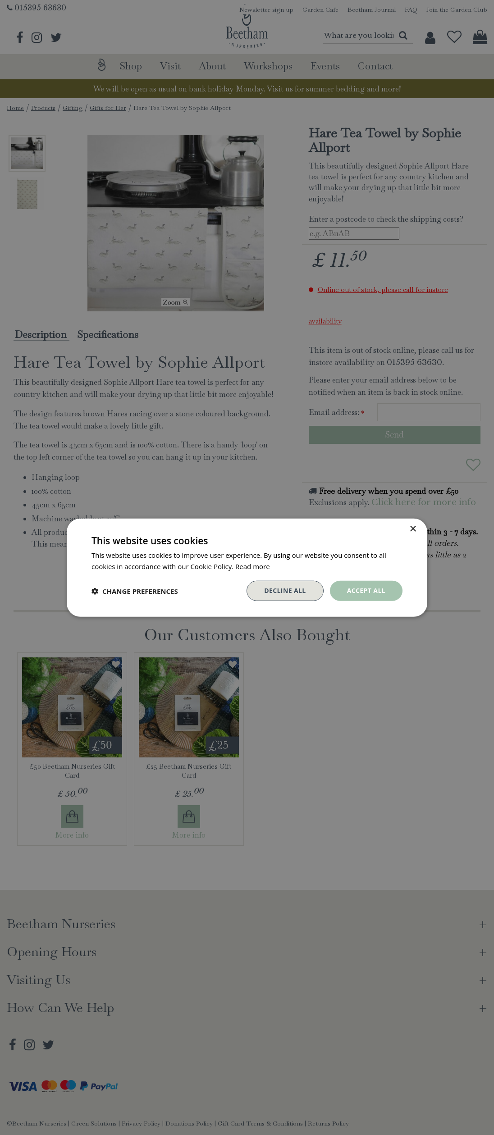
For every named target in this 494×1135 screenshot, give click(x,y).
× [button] (412, 528)
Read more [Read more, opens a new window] (252, 565)
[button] (134, 591)
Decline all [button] (285, 590)
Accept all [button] (366, 590)
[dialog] (247, 567)
